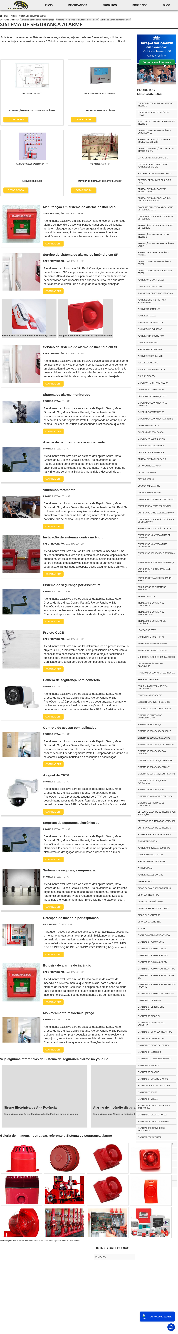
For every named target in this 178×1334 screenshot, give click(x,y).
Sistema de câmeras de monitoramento (150, 716)
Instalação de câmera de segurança (151, 604)
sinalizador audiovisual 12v (152, 949)
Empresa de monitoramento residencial (152, 545)
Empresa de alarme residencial (154, 506)
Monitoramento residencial (153, 650)
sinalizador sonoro (148, 1072)
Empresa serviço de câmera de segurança (154, 570)
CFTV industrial (146, 479)
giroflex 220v (145, 881)
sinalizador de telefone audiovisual (151, 1008)
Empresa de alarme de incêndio (154, 828)
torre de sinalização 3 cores (153, 1184)
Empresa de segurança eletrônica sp (156, 554)
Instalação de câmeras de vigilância (152, 622)
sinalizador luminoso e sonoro (154, 1059)
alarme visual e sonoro (150, 875)
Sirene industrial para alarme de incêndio (155, 104)
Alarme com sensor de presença (155, 293)
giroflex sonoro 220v (149, 922)
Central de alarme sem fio (152, 459)
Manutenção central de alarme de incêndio (156, 122)
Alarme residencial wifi (150, 356)
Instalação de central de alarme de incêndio (155, 226)
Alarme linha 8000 (147, 316)
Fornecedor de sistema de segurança (152, 588)
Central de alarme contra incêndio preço (37, 20)
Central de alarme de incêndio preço (154, 263)
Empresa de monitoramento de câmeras (154, 536)
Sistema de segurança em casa (154, 767)
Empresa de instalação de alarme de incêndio (156, 217)
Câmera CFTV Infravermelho (153, 383)
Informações (77, 5)
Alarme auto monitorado (151, 280)
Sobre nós (139, 5)
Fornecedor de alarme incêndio (155, 834)
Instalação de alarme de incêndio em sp (156, 244)
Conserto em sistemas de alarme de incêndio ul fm (77, 20)
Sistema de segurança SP (151, 790)
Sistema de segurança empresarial (156, 774)
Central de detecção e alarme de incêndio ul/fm (156, 150)
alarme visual (145, 868)
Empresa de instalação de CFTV (154, 529)
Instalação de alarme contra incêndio (153, 235)
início (49, 5)
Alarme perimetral (148, 343)
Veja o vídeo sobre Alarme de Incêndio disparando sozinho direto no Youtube (133, 1044)
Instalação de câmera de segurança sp (151, 613)
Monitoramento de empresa (153, 644)
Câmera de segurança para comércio (152, 404)
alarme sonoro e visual (150, 855)
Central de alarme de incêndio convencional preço (154, 199)
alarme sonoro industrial (152, 861)
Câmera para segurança (150, 432)
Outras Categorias (112, 1178)
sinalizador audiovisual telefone (156, 994)
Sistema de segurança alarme (154, 738)
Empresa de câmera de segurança (156, 513)
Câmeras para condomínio (151, 439)
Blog (166, 5)
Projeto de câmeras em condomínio (150, 665)
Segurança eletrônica (150, 679)
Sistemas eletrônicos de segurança (151, 804)
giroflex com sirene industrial (154, 888)
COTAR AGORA (16, 119)
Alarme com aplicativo (150, 287)
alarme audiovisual (148, 841)
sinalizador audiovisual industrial (156, 969)
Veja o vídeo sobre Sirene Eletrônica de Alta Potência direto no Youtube (41, 1044)
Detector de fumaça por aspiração (157, 821)
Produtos (110, 5)
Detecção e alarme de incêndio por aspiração (157, 813)
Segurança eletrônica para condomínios (152, 687)
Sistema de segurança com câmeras (152, 752)
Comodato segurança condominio (156, 499)
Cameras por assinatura (151, 452)
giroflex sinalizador (149, 915)
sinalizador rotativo (149, 1065)
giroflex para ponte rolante (153, 908)
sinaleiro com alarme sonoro (154, 935)
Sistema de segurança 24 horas (154, 731)
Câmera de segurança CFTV (152, 396)
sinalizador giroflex (149, 1016)
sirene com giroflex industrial (154, 1171)
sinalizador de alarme (150, 1000)
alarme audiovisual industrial (154, 848)
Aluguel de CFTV (146, 376)
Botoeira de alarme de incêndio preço (154, 181)
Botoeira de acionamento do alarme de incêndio (153, 165)
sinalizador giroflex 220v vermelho (151, 1024)
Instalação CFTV (146, 596)
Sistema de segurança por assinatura (152, 781)
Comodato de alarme (149, 486)
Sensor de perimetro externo (154, 702)
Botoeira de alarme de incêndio (154, 174)
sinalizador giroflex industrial (155, 1032)
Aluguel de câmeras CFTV (151, 369)
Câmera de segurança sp (151, 412)
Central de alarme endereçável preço (155, 272)
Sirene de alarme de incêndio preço (116, 20)
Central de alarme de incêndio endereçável (154, 131)
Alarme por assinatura (150, 349)
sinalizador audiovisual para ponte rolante (157, 985)
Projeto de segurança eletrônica (156, 673)
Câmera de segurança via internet (156, 419)
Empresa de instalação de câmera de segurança (156, 520)
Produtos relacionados (149, 92)
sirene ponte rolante (149, 1177)
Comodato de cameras (150, 493)
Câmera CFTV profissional (152, 390)
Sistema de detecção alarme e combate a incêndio (154, 140)
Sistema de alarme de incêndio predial (154, 254)
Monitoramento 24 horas (151, 637)
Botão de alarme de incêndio (153, 158)
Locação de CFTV (147, 630)
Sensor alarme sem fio (150, 695)
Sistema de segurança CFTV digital (156, 745)
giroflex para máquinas (150, 902)
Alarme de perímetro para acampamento (152, 301)
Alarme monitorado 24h (150, 322)
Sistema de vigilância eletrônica (155, 796)
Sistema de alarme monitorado (154, 709)
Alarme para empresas (150, 329)
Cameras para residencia (151, 446)
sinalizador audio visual (151, 942)
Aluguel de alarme (148, 363)
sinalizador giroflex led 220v (153, 1045)
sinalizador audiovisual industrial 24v (156, 976)
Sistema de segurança (149, 724)
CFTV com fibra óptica (149, 466)
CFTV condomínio (147, 472)
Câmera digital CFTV (148, 425)
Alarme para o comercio (151, 336)
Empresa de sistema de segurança (156, 562)
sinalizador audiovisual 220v (153, 955)
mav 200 (141, 928)
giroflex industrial (148, 895)
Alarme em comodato (149, 309)
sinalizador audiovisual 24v (152, 962)
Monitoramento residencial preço (156, 657)
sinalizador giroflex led (151, 1039)
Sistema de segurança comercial (155, 760)
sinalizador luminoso (149, 1052)
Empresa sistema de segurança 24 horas (156, 579)
